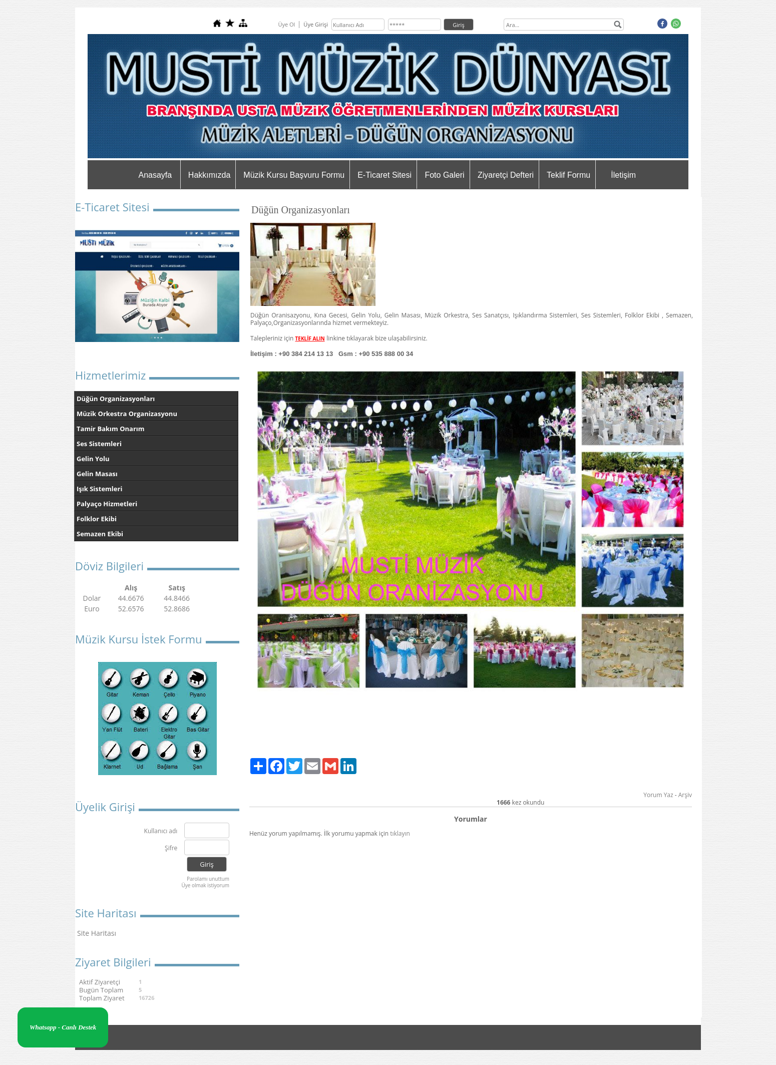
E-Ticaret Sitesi (384, 175)
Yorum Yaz (658, 795)
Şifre (171, 848)
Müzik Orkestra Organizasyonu (127, 413)
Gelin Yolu (93, 458)
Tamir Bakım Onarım (111, 428)
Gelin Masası (97, 473)
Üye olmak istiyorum (205, 885)
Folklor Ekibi (97, 518)
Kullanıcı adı (161, 831)
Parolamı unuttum (208, 878)
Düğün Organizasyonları (116, 398)
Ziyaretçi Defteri (506, 175)
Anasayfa (155, 175)
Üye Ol (286, 24)
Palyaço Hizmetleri (107, 503)
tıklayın (400, 833)
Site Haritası (96, 933)
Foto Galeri (444, 175)
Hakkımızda (209, 175)
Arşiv (685, 795)
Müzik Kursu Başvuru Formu (293, 175)
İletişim (623, 175)
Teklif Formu (568, 175)
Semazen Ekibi (100, 533)
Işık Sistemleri (99, 488)
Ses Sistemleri (99, 443)
